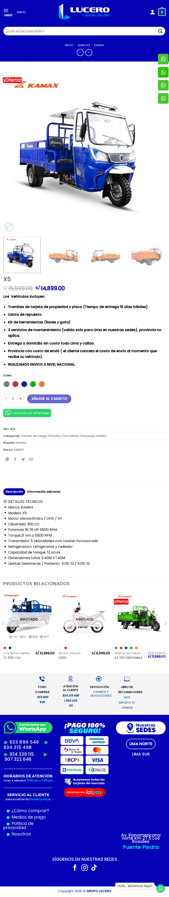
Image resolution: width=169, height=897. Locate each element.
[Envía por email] (31, 459)
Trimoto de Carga (34, 436)
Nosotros (21, 834)
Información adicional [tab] (43, 492)
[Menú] (8, 12)
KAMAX (99, 45)
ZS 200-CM (11, 658)
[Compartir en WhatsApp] (7, 459)
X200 (62, 658)
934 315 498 (17, 747)
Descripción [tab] (14, 492)
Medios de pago (27, 817)
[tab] (141, 744)
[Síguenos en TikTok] (94, 868)
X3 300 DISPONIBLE (128, 658)
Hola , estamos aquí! (135, 885)
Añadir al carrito (49, 398)
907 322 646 (17, 759)
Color (7, 375)
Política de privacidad (18, 826)
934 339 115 (21, 754)
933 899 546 (24, 742)
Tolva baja (87, 436)
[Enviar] (160, 31)
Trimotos (54, 436)
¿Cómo (19, 811)
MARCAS (84, 45)
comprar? (38, 811)
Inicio (69, 45)
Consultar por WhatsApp (27, 412)
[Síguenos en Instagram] (84, 868)
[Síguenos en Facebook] (75, 868)
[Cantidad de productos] (13, 398)
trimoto (21, 443)
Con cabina (70, 436)
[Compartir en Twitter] (23, 459)
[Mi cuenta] (152, 12)
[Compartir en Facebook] (15, 459)
